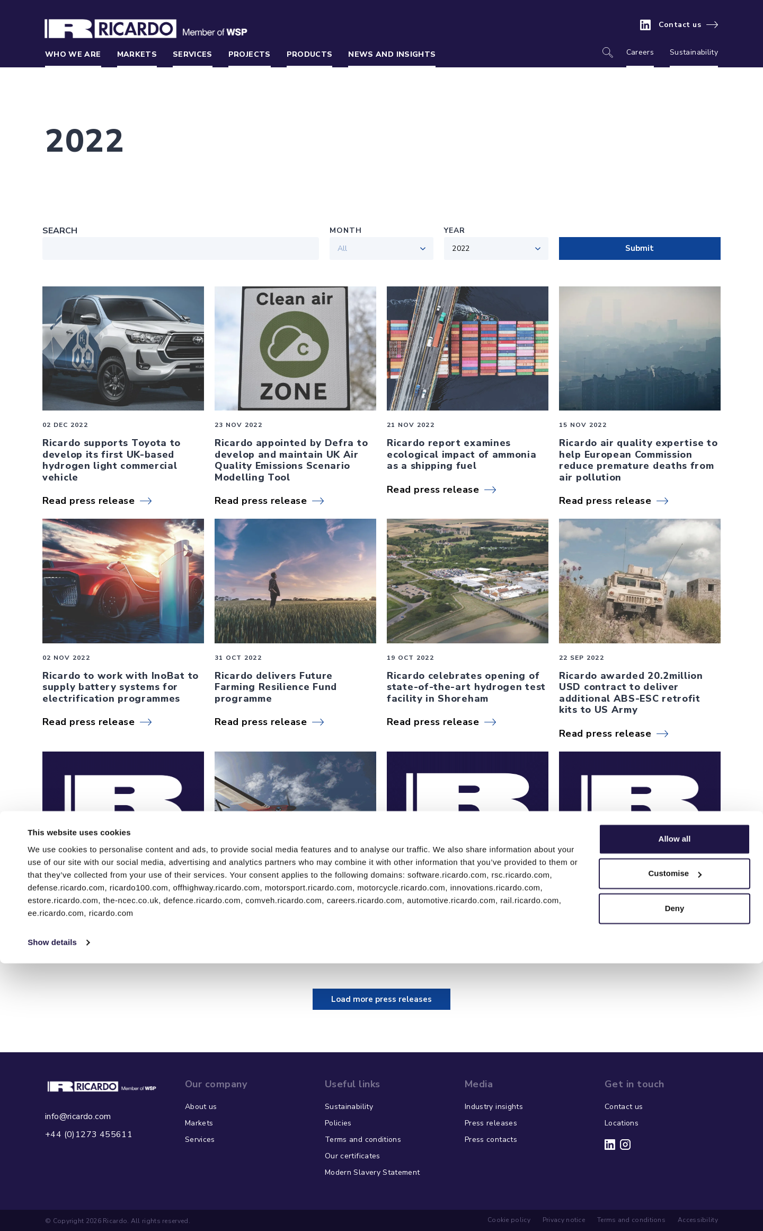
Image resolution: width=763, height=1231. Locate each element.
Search (59, 231)
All (343, 248)
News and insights (392, 54)
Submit (639, 248)
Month (346, 230)
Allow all (675, 1106)
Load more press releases (381, 999)
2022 (460, 248)
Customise (675, 1141)
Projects (249, 54)
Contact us (680, 25)
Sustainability (694, 52)
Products (310, 54)
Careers (640, 52)
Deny (675, 1176)
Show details (52, 1210)
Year (454, 230)
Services (192, 54)
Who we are (73, 54)
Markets (137, 54)
